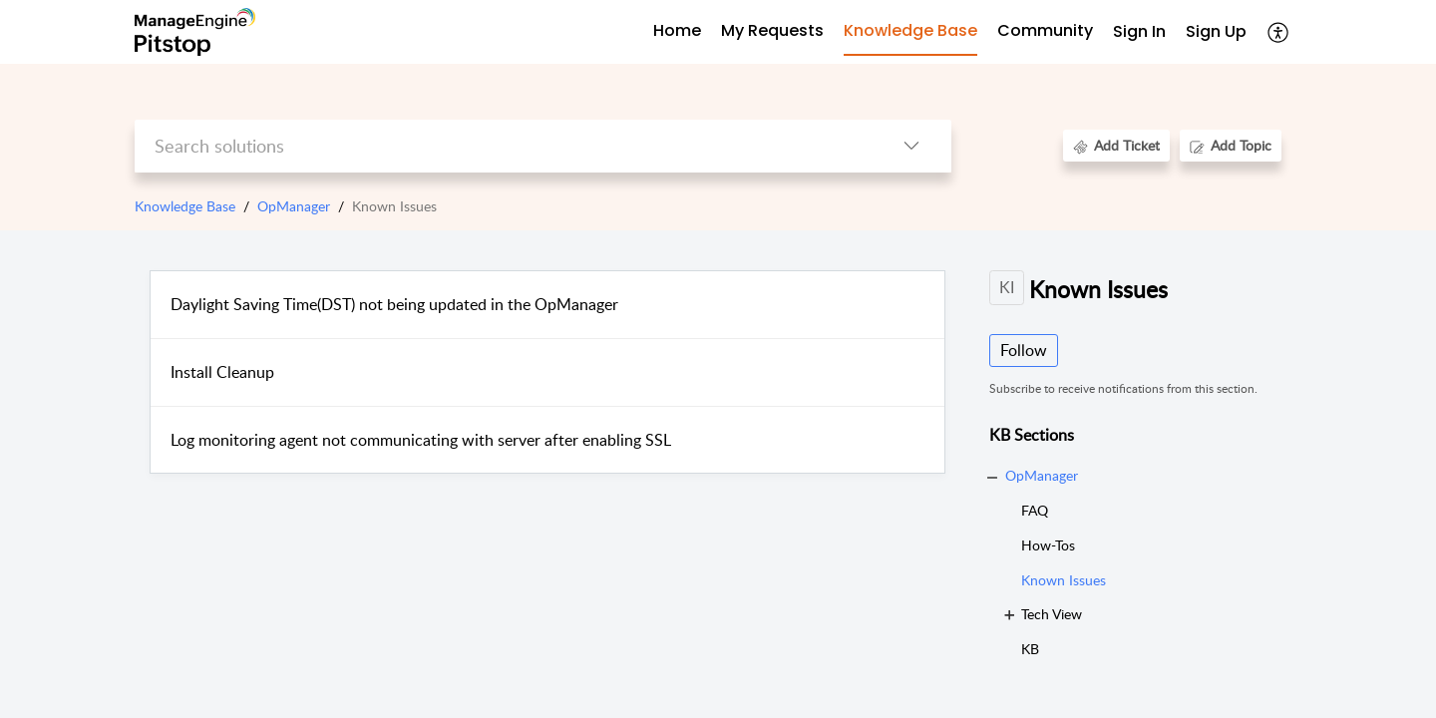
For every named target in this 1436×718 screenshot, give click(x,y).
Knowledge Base (185, 205)
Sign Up (1216, 31)
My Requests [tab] (772, 30)
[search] (503, 146)
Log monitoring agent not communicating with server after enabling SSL (421, 440)
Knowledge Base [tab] (910, 30)
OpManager (293, 205)
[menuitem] (1139, 32)
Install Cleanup (222, 372)
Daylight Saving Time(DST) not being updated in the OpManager (394, 304)
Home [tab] (677, 30)
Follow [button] (1023, 350)
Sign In (1139, 31)
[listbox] (911, 146)
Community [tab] (1045, 30)
